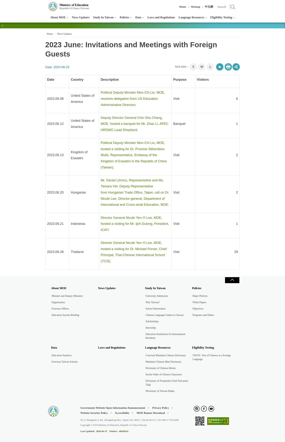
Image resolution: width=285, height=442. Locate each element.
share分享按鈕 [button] (236, 67)
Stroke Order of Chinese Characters (164, 374)
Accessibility (122, 412)
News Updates (80, 17)
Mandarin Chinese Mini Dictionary (163, 361)
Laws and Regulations (161, 17)
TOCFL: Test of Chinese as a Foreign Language (211, 357)
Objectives (197, 308)
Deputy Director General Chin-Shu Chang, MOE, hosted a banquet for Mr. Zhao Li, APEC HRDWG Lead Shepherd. (134, 124)
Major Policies (199, 296)
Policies (124, 17)
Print (228, 67)
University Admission (157, 296)
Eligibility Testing (221, 17)
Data (138, 17)
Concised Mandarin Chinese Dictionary (166, 355)
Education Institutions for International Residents (165, 336)
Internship (151, 327)
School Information (155, 308)
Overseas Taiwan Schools (65, 361)
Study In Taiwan (103, 17)
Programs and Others (203, 315)
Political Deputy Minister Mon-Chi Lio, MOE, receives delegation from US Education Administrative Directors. (133, 99)
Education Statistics (62, 355)
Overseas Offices (60, 308)
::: (44, 4)
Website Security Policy (94, 412)
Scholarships (152, 321)
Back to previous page (219, 67)
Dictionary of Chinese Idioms (161, 368)
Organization (58, 302)
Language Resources (191, 17)
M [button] (201, 67)
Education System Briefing (65, 315)
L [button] (210, 67)
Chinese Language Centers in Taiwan (165, 315)
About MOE (58, 17)
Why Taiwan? (153, 302)
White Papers (199, 302)
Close (232, 280)
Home (182, 6)
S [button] (193, 66)
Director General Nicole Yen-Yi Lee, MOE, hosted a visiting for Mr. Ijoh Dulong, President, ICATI (135, 224)
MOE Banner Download (151, 412)
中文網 (209, 6)
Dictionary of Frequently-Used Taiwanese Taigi (167, 382)
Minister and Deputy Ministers (67, 296)
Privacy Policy (160, 407)
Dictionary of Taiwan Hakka (160, 391)
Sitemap (195, 6)
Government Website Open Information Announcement (112, 407)
